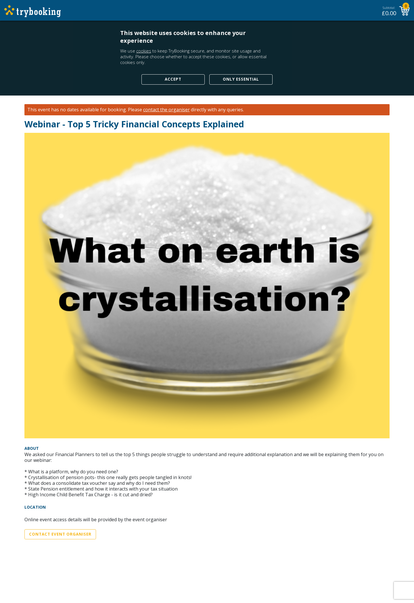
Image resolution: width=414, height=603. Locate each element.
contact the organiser (166, 109)
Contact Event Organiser (60, 534)
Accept (173, 79)
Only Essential (241, 79)
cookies (143, 51)
